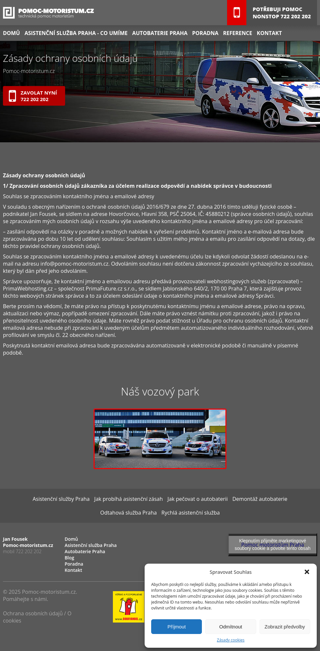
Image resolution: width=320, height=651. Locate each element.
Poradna (205, 33)
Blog (69, 557)
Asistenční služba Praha (90, 545)
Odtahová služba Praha (128, 512)
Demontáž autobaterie (259, 498)
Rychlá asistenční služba (190, 512)
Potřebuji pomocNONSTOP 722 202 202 (282, 13)
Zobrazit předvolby (285, 626)
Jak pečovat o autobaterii (198, 498)
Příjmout (177, 626)
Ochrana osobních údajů (33, 613)
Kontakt (269, 33)
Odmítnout (230, 626)
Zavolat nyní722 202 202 (33, 96)
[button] (307, 572)
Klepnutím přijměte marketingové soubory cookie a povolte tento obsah (273, 544)
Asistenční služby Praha (61, 498)
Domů (11, 33)
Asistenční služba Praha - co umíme (76, 33)
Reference (237, 33)
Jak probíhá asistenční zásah (128, 498)
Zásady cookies (230, 640)
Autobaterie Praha (159, 33)
